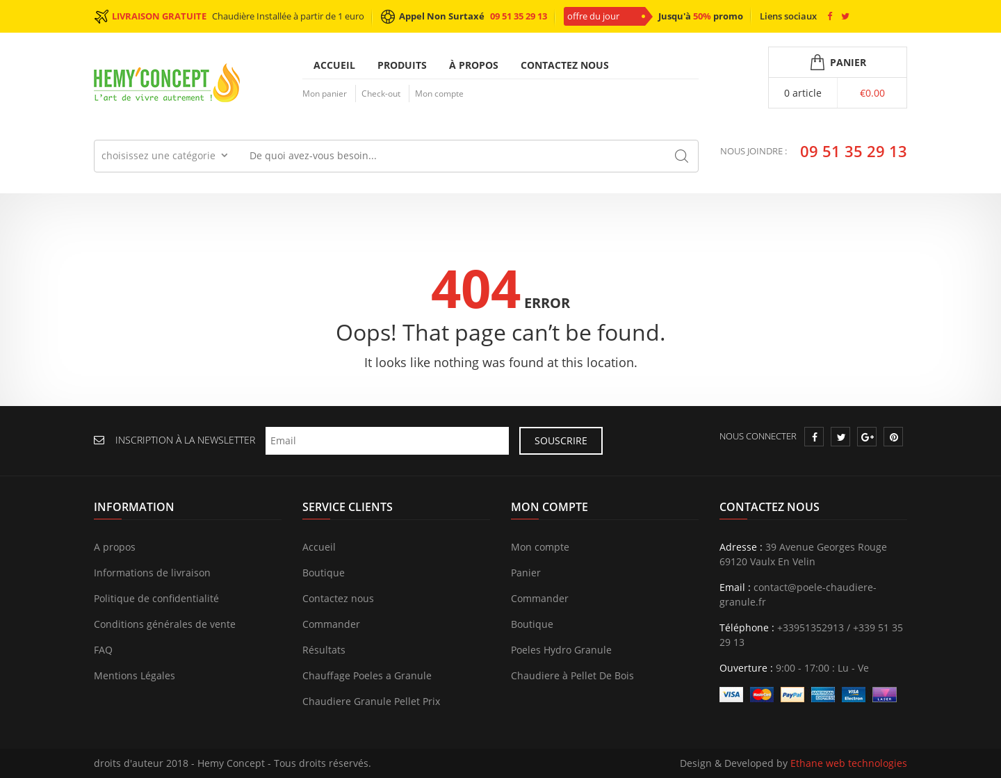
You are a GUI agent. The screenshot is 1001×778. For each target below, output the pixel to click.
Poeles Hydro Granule (561, 650)
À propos (473, 65)
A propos (115, 547)
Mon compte (439, 93)
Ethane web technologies (848, 763)
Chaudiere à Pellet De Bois (572, 676)
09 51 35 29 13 (518, 16)
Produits (402, 65)
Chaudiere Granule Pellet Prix (371, 701)
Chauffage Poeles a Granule (367, 676)
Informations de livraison (152, 573)
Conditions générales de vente (165, 624)
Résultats (323, 650)
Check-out (380, 93)
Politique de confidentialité (156, 599)
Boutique (323, 573)
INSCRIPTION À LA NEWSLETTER (185, 440)
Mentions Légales (134, 676)
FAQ (103, 650)
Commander (331, 624)
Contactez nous (565, 65)
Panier (526, 573)
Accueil (334, 65)
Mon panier (324, 93)
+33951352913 (810, 628)
